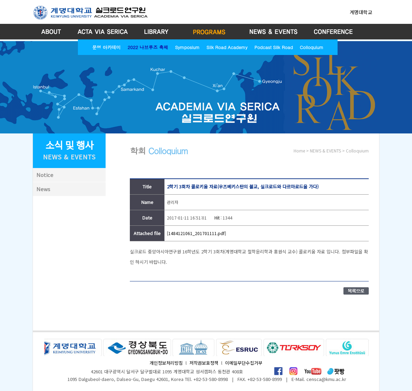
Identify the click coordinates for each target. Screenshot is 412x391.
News (43, 189)
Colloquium (311, 47)
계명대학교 (361, 12)
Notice (44, 174)
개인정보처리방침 (166, 363)
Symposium (187, 47)
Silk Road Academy (226, 47)
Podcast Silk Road (273, 47)
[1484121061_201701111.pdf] (196, 233)
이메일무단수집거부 (243, 363)
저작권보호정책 (203, 363)
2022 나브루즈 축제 (147, 47)
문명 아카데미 (106, 47)
